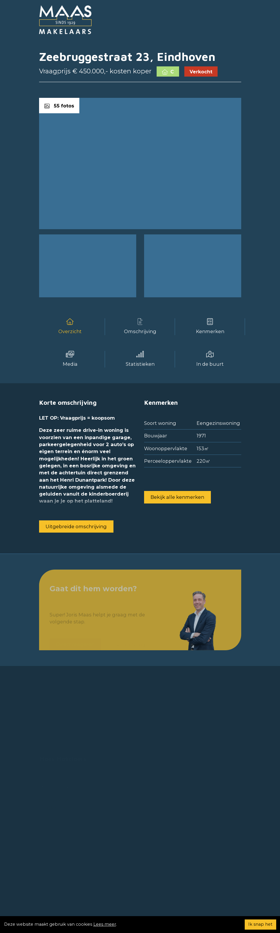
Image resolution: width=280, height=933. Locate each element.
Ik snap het (260, 924)
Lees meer (104, 924)
